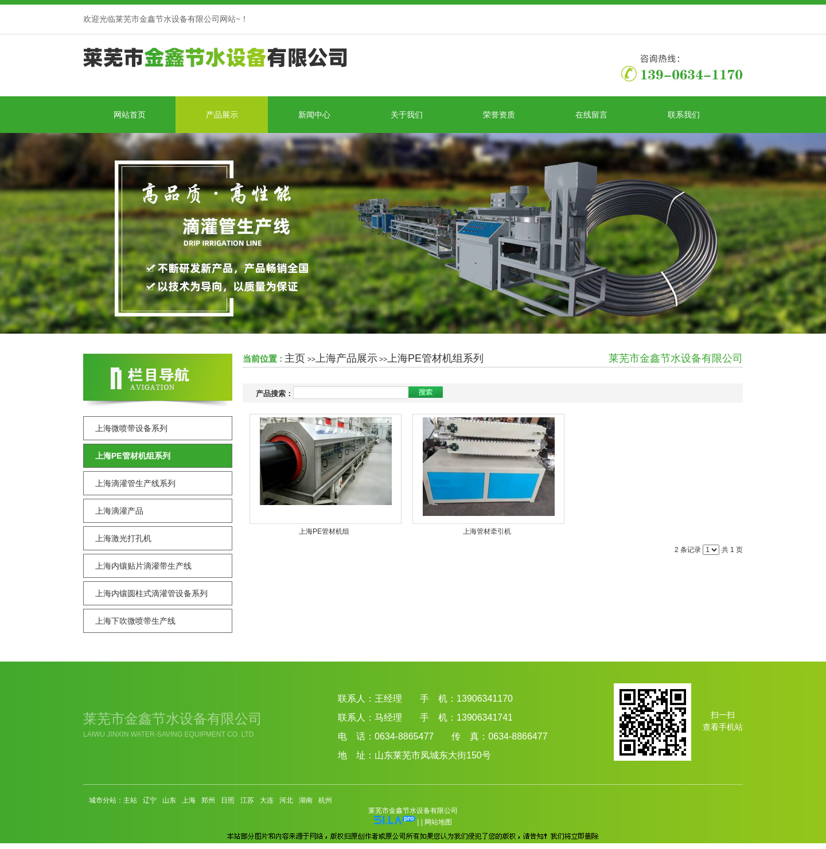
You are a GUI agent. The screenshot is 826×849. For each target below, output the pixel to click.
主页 (295, 358)
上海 (189, 800)
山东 (169, 800)
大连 (267, 800)
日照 (228, 800)
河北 (286, 800)
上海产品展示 (346, 358)
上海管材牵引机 (487, 531)
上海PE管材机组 (324, 531)
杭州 (325, 800)
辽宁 (150, 800)
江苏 (247, 800)
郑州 (208, 800)
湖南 (306, 800)
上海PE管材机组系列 (435, 358)
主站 (130, 800)
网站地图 (438, 822)
